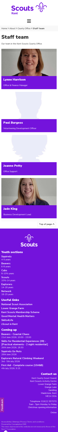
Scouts (5, 277)
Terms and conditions (35, 422)
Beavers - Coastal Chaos (15, 334)
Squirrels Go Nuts (11, 351)
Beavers (5, 263)
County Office (24, 28)
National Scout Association (16, 304)
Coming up (9, 330)
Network (6, 291)
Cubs (4, 270)
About (12, 28)
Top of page (45, 224)
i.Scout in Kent (9, 324)
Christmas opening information (42, 407)
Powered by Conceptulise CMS (13, 424)
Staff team (38, 28)
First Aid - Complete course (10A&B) (22, 365)
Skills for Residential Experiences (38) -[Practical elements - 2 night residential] (24, 342)
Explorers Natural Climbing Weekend (22, 358)
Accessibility (6, 422)
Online (54, 412)
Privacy (23, 422)
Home (4, 28)
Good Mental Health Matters (17, 316)
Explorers (6, 284)
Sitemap (16, 422)
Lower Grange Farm (12, 308)
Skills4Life (7, 320)
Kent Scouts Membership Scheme (20, 312)
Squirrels (6, 256)
